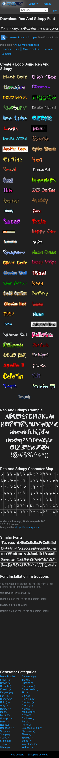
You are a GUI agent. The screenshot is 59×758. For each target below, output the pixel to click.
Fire (25, 692)
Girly (26, 695)
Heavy (5, 708)
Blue (26, 679)
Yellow (27, 747)
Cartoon (48, 49)
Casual (5, 686)
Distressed (30, 689)
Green (27, 705)
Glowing (28, 699)
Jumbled (6, 53)
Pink (4, 721)
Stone (26, 740)
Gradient (28, 702)
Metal (5, 715)
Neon (26, 715)
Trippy (5, 744)
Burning (28, 683)
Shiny (26, 734)
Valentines (29, 744)
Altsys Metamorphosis (27, 44)
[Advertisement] (29, 640)
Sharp (5, 734)
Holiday (27, 708)
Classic (5, 689)
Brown (5, 683)
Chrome (28, 686)
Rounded (7, 727)
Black (5, 679)
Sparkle (27, 737)
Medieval (29, 711)
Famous (6, 49)
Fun (17, 49)
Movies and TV (31, 49)
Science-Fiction (32, 727)
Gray (4, 705)
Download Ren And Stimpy (18, 37)
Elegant (6, 692)
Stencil (5, 740)
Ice (3, 711)
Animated (29, 676)
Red (4, 724)
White (5, 747)
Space (5, 737)
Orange (6, 718)
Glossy (6, 699)
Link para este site (38, 754)
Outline (28, 718)
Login (54, 10)
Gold (5, 702)
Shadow (28, 731)
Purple (27, 721)
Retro (26, 724)
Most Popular (7, 676)
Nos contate (17, 754)
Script (5, 731)
